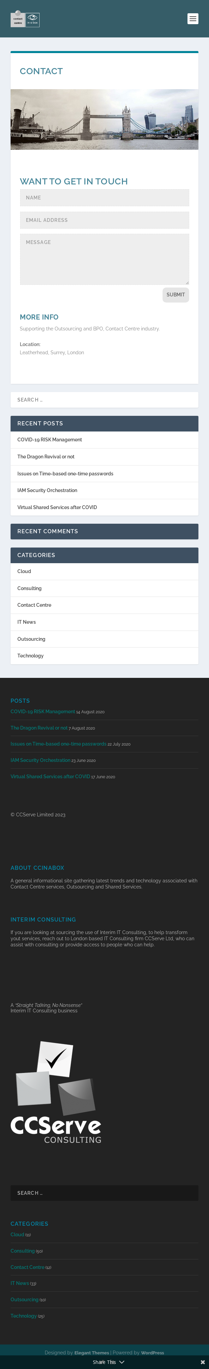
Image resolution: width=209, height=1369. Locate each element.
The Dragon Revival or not (45, 456)
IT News (26, 622)
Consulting (29, 588)
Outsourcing (31, 639)
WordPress (152, 1352)
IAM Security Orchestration (47, 490)
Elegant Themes (91, 1352)
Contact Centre (34, 605)
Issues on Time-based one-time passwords (65, 473)
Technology (30, 655)
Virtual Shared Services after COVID (57, 507)
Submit (176, 294)
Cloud (24, 571)
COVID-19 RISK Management (49, 439)
